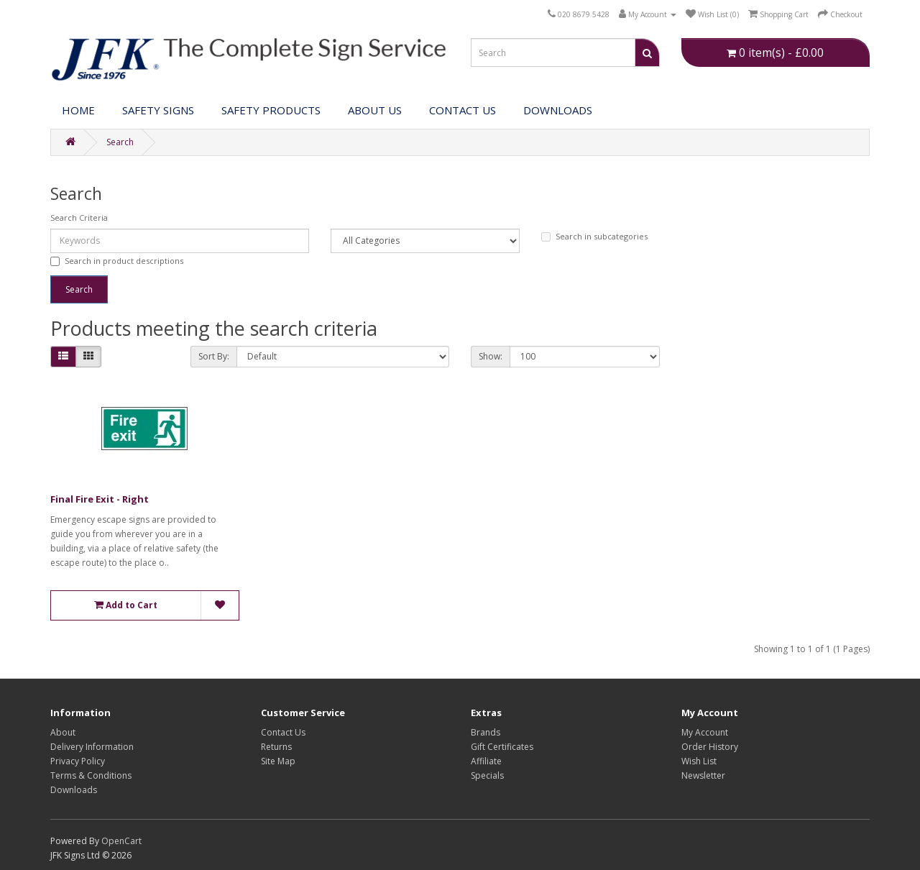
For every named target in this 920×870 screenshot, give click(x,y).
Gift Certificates (502, 747)
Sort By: (213, 356)
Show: (490, 356)
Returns (276, 747)
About (62, 732)
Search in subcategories (594, 236)
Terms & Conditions (91, 775)
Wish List (699, 761)
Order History (709, 747)
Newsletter (703, 775)
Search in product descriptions (116, 260)
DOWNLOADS (557, 110)
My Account (704, 732)
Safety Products (271, 110)
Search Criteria (79, 217)
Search (120, 142)
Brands (485, 732)
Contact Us (462, 110)
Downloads (73, 790)
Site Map (278, 761)
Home (78, 110)
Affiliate (486, 761)
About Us (375, 110)
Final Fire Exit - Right (99, 499)
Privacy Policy (77, 761)
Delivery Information (92, 747)
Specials (487, 775)
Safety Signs (158, 110)
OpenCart (121, 841)
